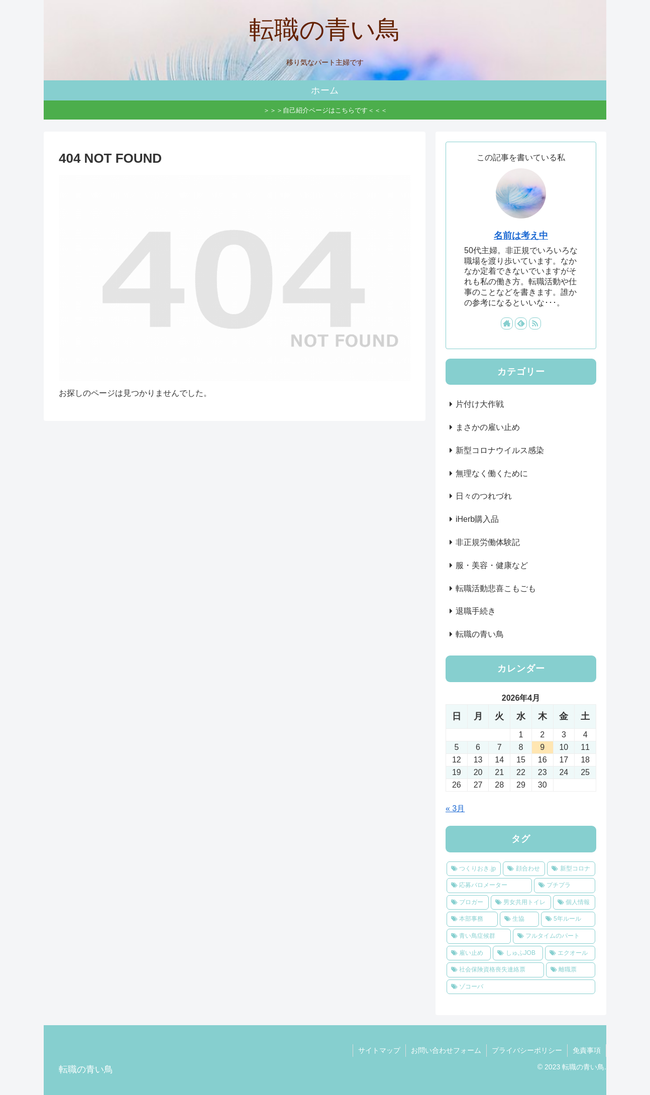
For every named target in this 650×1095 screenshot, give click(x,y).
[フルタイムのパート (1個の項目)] (554, 936)
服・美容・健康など (492, 565)
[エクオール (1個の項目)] (570, 953)
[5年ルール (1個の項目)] (568, 919)
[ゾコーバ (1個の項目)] (521, 987)
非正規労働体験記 (488, 542)
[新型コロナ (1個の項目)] (571, 869)
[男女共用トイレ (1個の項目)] (521, 902)
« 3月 (455, 808)
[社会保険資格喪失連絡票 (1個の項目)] (495, 969)
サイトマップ (379, 1050)
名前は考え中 (521, 236)
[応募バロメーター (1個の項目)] (489, 885)
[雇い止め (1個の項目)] (469, 953)
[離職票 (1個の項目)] (570, 969)
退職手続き (476, 611)
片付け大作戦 (480, 404)
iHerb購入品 (477, 519)
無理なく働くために (492, 473)
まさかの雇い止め (488, 427)
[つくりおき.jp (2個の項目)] (474, 869)
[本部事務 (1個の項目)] (472, 919)
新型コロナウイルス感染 (500, 450)
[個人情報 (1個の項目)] (574, 902)
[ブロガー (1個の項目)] (468, 902)
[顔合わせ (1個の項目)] (524, 869)
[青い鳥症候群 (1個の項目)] (479, 936)
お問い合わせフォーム (446, 1050)
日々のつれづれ (484, 496)
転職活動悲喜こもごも (496, 588)
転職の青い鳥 (480, 634)
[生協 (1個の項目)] (519, 919)
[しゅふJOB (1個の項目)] (518, 953)
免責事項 (587, 1050)
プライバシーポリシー (527, 1050)
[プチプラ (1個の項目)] (564, 885)
